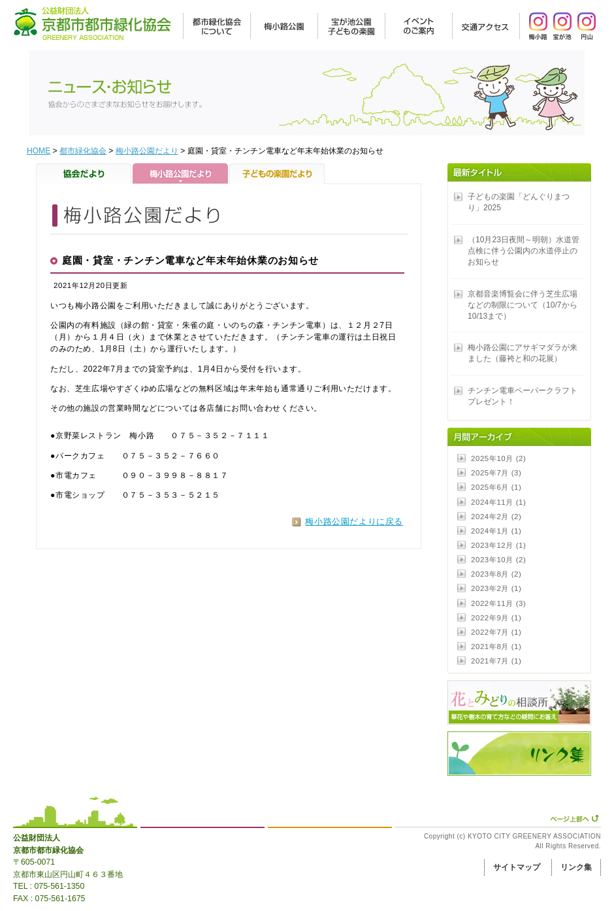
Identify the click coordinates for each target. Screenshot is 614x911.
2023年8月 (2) (496, 574)
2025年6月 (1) (496, 487)
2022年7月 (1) (496, 632)
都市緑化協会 (82, 150)
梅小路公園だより (147, 150)
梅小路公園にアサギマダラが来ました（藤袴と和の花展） (522, 353)
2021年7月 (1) (496, 661)
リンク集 (576, 867)
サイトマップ (516, 867)
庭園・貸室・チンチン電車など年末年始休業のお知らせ (190, 260)
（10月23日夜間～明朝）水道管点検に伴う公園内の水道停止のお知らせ (523, 250)
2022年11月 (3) (498, 603)
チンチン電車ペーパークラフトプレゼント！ (522, 396)
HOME (38, 150)
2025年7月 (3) (496, 473)
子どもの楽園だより (277, 173)
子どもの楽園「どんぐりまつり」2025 (519, 202)
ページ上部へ (574, 818)
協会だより (84, 173)
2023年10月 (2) (498, 560)
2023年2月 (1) (496, 588)
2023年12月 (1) (498, 545)
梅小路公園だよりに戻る (354, 521)
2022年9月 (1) (496, 618)
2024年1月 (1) (496, 531)
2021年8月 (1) (496, 646)
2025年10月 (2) (498, 458)
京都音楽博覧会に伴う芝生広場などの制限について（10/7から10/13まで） (522, 305)
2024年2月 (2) (496, 516)
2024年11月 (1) (498, 502)
